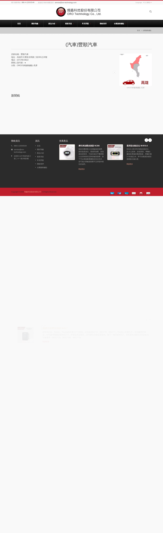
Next (150, 140)
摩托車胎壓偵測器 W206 (89, 145)
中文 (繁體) (146, 2)
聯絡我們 (103, 23)
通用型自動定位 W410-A (137, 145)
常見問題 (86, 23)
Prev (146, 140)
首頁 (19, 23)
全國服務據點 (120, 23)
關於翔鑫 (36, 23)
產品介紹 (52, 23)
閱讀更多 (81, 169)
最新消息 (69, 23)
